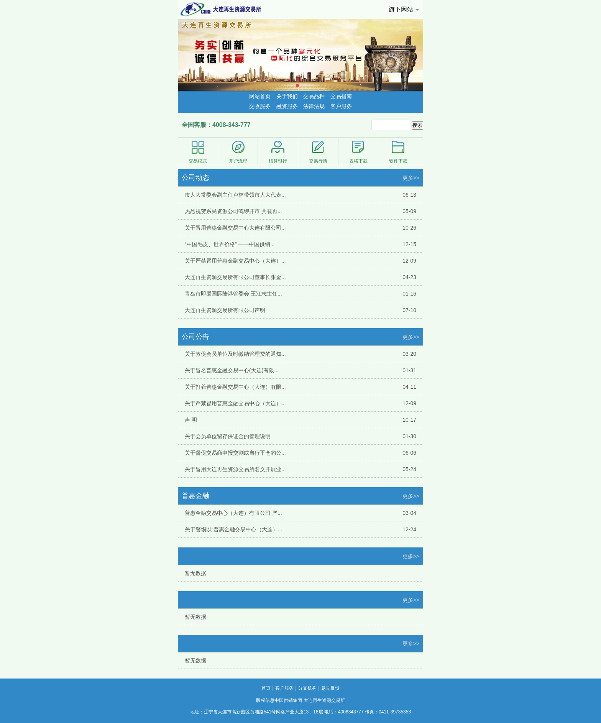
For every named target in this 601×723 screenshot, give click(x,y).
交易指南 (341, 96)
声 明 (191, 420)
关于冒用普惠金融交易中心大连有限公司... (235, 228)
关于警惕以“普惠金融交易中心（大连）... (233, 529)
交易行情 (318, 152)
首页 (266, 688)
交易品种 (314, 96)
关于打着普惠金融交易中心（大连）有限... (235, 387)
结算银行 (278, 152)
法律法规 (314, 106)
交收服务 (260, 106)
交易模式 (198, 152)
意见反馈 (330, 688)
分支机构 (307, 688)
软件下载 (398, 152)
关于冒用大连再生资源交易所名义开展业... (235, 469)
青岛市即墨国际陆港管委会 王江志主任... (233, 294)
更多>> (410, 178)
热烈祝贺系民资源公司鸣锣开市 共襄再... (233, 211)
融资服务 (287, 106)
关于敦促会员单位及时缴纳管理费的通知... (235, 354)
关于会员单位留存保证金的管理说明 (228, 436)
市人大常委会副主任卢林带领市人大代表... (235, 195)
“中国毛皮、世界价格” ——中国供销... (230, 244)
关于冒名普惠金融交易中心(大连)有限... (232, 370)
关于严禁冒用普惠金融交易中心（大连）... (235, 261)
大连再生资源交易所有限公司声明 (225, 310)
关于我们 (287, 96)
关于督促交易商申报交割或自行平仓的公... (235, 453)
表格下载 (358, 152)
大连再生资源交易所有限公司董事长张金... (235, 277)
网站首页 (260, 96)
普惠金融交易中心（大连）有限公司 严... (233, 513)
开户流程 (238, 152)
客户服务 (341, 106)
